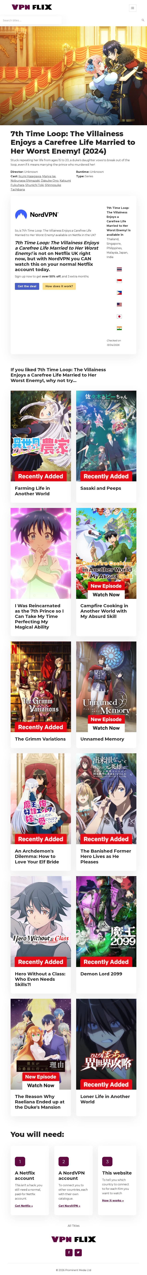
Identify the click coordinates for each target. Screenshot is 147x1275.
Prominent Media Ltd (78, 1270)
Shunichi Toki (34, 185)
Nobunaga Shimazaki (25, 180)
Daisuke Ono (50, 180)
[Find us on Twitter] (78, 1252)
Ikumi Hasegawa (29, 176)
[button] (132, 8)
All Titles (73, 1225)
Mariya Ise (49, 176)
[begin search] (143, 20)
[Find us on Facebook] (69, 1252)
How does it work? (59, 286)
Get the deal (27, 286)
